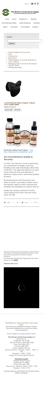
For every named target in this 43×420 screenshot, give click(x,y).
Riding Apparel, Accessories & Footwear (22, 64)
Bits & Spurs (12, 58)
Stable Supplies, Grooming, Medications (22, 60)
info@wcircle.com (23, 348)
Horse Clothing (13, 62)
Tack (10, 54)
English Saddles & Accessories (19, 52)
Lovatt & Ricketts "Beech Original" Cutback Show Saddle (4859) (19, 104)
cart (27, 4)
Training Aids (13, 56)
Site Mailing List (10, 323)
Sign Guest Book (23, 323)
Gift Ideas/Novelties (15, 67)
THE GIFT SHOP (13, 65)
